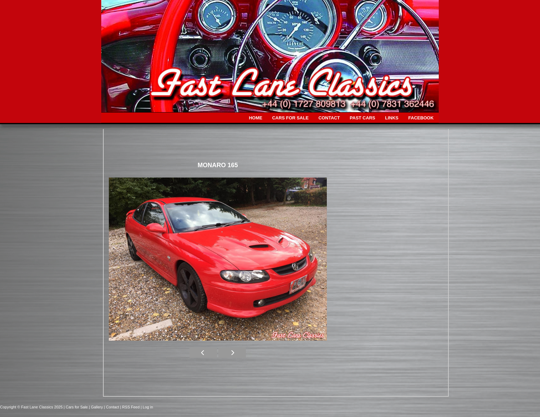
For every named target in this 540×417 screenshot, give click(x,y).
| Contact (112, 407)
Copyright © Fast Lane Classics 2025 (32, 407)
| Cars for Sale (76, 407)
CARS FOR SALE (290, 117)
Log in (148, 407)
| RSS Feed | (131, 407)
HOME (255, 117)
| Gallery (96, 407)
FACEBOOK (421, 117)
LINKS (391, 117)
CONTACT (329, 117)
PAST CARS (362, 117)
